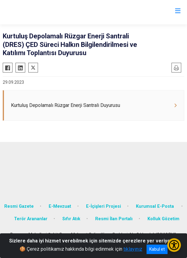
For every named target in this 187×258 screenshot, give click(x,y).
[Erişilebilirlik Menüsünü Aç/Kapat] (174, 245)
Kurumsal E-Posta (155, 206)
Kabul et (157, 249)
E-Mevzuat (60, 206)
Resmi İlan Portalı (114, 218)
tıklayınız (132, 249)
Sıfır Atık (71, 218)
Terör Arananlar (30, 218)
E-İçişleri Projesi (103, 206)
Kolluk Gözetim (163, 218)
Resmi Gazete (19, 206)
